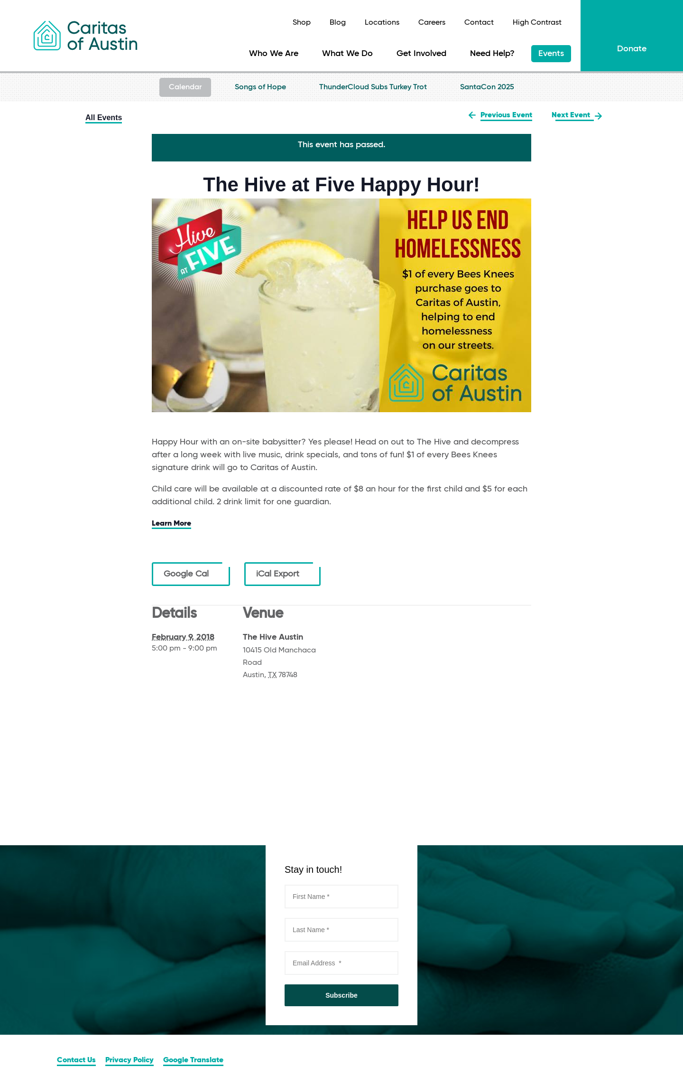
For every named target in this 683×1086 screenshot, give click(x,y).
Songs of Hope (260, 87)
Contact (479, 23)
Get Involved (421, 53)
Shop (302, 23)
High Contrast (537, 23)
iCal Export (282, 574)
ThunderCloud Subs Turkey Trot (373, 87)
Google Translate (193, 1060)
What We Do (347, 53)
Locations (382, 23)
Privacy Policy (129, 1060)
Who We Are (273, 53)
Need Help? (492, 53)
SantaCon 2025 (487, 87)
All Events (103, 117)
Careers (431, 23)
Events (551, 53)
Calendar (185, 87)
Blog (338, 23)
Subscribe (341, 995)
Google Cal (191, 574)
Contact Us (76, 1060)
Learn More (171, 524)
